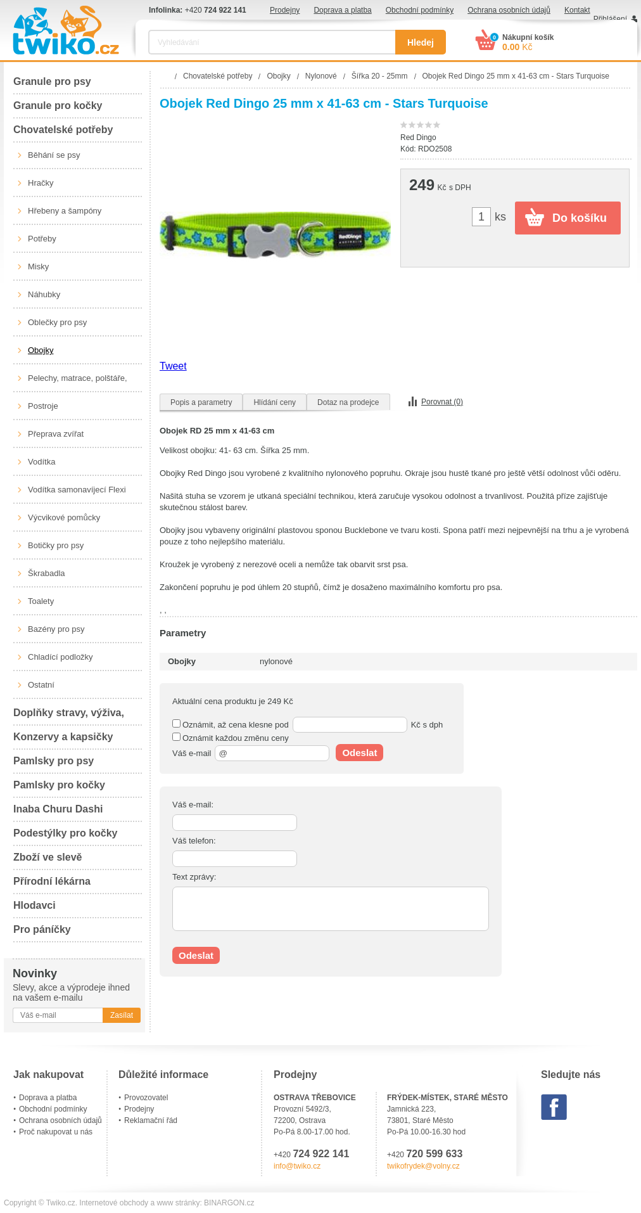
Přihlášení (610, 19)
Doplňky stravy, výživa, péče (68, 716)
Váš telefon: (194, 840)
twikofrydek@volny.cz (423, 1166)
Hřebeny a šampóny (64, 210)
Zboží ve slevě (47, 857)
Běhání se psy (54, 155)
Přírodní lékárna (52, 881)
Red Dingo (418, 137)
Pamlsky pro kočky (59, 785)
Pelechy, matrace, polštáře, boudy (77, 382)
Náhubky (44, 294)
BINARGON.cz (229, 1202)
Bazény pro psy (56, 629)
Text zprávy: (194, 877)
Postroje (43, 406)
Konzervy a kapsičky (63, 736)
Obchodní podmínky (420, 10)
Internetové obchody (113, 1202)
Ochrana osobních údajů (508, 10)
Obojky (40, 350)
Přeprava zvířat (56, 434)
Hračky (40, 183)
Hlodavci (34, 905)
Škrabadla (46, 573)
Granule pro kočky (58, 105)
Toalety (41, 601)
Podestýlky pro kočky (65, 833)
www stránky (178, 1202)
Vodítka (41, 461)
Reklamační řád (150, 1120)
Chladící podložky (60, 657)
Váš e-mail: (192, 804)
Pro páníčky (42, 929)
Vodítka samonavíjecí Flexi (77, 489)
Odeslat (359, 752)
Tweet (173, 366)
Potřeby (42, 238)
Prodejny (285, 10)
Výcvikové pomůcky (64, 517)
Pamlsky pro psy (53, 760)
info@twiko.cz (297, 1166)
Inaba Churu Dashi (58, 809)
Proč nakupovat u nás (55, 1131)
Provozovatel (146, 1097)
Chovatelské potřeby (63, 129)
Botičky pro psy (56, 545)
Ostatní (41, 685)
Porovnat (442, 401)
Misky (38, 266)
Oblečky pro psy (57, 322)
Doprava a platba (342, 10)
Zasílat (121, 1015)
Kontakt (577, 10)
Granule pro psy (52, 81)
